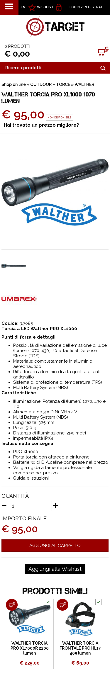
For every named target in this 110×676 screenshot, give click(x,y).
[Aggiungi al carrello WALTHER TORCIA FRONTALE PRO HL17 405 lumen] (62, 605)
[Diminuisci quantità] (4, 505)
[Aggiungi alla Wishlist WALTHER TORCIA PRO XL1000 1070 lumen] (55, 569)
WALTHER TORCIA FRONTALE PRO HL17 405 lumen (80, 648)
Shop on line (13, 84)
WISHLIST (45, 7)
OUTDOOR (41, 84)
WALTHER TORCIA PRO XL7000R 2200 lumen (30, 648)
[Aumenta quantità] (55, 505)
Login (75, 7)
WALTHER (84, 84)
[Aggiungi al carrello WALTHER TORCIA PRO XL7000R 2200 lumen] (12, 605)
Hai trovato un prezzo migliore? (41, 125)
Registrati (94, 7)
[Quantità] (30, 506)
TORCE (63, 84)
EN (23, 7)
